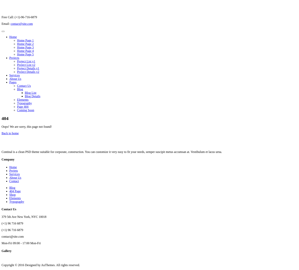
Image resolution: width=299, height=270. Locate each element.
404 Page (15, 191)
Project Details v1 (28, 68)
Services (14, 75)
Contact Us (24, 85)
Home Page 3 (25, 47)
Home (13, 37)
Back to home (10, 133)
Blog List (30, 92)
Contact (14, 181)
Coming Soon (25, 110)
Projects (14, 58)
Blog (20, 89)
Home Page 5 (25, 54)
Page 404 (22, 106)
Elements (23, 99)
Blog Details (32, 96)
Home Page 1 (25, 40)
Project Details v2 (28, 71)
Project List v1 (26, 61)
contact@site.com (22, 23)
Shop (12, 194)
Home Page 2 (25, 44)
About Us (15, 78)
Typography (24, 103)
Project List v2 (26, 64)
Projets (13, 170)
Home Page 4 (25, 51)
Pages (12, 82)
